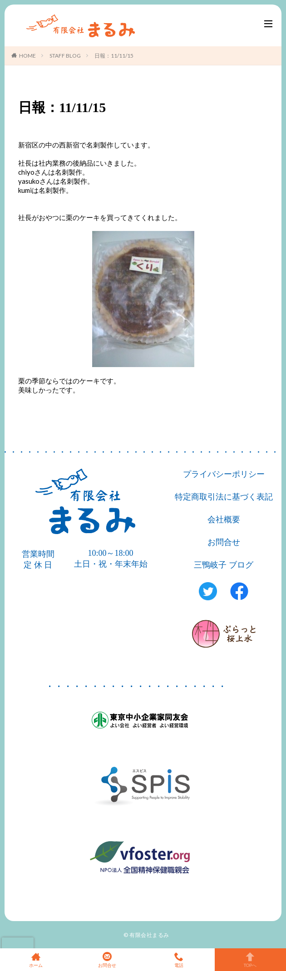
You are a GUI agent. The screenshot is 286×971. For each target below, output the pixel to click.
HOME (27, 55)
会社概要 (223, 519)
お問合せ (223, 542)
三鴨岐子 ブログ (223, 564)
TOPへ (250, 959)
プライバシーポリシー (224, 474)
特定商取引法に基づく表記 (224, 496)
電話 (179, 959)
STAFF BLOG (65, 55)
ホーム (36, 959)
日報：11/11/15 (113, 55)
